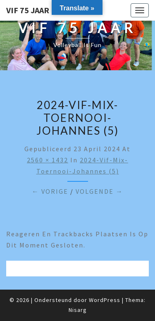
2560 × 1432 (47, 160)
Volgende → (99, 191)
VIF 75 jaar (27, 10)
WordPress (104, 300)
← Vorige (50, 191)
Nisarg (78, 310)
